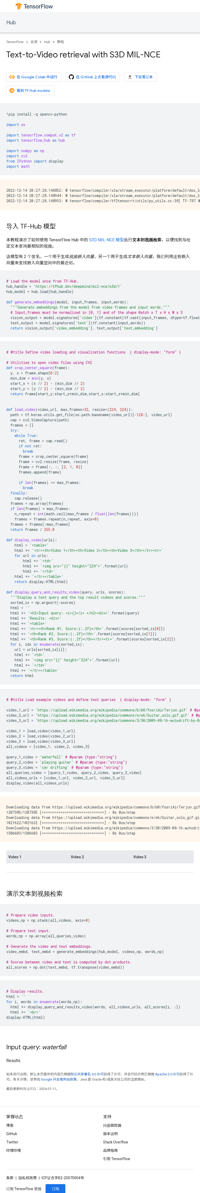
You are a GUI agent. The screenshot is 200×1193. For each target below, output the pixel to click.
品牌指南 (110, 1150)
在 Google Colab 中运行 (33, 77)
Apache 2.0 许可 (167, 1074)
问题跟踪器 (112, 1125)
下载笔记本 (140, 77)
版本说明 (110, 1134)
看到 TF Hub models (29, 90)
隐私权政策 (27, 1178)
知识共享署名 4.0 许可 (87, 1074)
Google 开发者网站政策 (59, 1079)
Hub (11, 22)
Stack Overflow (115, 1142)
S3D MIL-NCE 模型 (106, 239)
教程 (60, 42)
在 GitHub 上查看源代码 (92, 77)
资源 (33, 42)
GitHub (11, 1134)
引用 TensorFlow (116, 1159)
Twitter (12, 1142)
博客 (10, 1125)
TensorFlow (15, 42)
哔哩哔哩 (13, 1150)
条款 (10, 1178)
